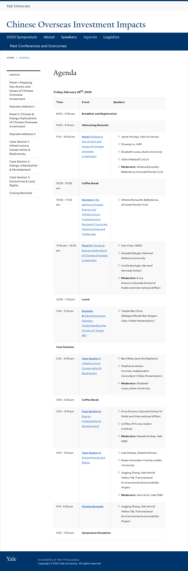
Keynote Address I (22, 106)
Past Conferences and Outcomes (38, 46)
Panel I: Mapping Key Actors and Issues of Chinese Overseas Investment (21, 91)
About (49, 37)
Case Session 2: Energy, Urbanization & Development (23, 165)
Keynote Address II (22, 134)
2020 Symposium (22, 37)
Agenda (90, 37)
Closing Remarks (20, 193)
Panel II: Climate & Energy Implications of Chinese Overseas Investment (23, 120)
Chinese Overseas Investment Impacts (77, 24)
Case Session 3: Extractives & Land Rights (22, 181)
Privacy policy (71, 559)
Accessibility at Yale (50, 559)
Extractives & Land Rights (93, 457)
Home (10, 57)
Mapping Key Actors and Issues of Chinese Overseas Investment (93, 146)
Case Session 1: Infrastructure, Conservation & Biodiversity (19, 148)
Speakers (69, 37)
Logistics (111, 37)
